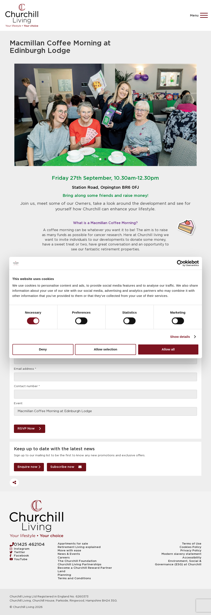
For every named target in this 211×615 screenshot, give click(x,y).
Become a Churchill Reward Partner (85, 568)
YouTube (18, 559)
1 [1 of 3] (100, 159)
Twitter (17, 552)
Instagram (19, 548)
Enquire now (29, 466)
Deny (43, 349)
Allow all (168, 349)
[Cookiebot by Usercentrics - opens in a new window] (180, 263)
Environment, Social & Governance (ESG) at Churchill (178, 563)
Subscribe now (66, 466)
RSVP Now (29, 428)
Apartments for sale (73, 543)
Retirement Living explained (79, 547)
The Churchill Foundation (77, 561)
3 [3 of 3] (110, 159)
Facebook (19, 555)
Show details (180, 336)
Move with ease (69, 550)
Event (18, 403)
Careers (64, 557)
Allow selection (105, 349)
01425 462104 (27, 544)
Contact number (27, 386)
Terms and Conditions (74, 578)
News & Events (69, 554)
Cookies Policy (190, 547)
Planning (64, 575)
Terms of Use (191, 543)
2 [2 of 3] (105, 159)
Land (61, 571)
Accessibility (191, 557)
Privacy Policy (190, 550)
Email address (25, 369)
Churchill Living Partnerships (79, 564)
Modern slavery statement (181, 554)
